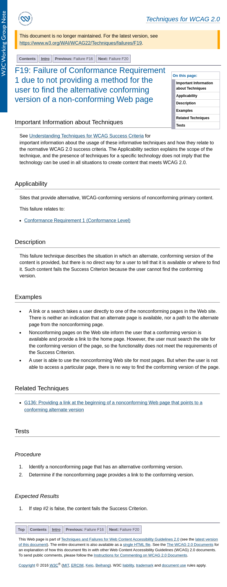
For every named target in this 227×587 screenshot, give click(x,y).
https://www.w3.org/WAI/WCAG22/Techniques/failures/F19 (81, 43)
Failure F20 (113, 58)
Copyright (27, 565)
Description (186, 103)
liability (128, 565)
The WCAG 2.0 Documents (190, 544)
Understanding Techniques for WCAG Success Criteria (86, 135)
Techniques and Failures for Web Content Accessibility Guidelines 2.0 (120, 539)
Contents (27, 58)
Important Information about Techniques (194, 85)
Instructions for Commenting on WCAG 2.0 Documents (140, 555)
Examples (184, 111)
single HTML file (136, 544)
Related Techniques (192, 118)
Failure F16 (74, 58)
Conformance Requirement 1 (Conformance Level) (77, 220)
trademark (144, 565)
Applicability (186, 96)
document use (174, 565)
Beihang (102, 565)
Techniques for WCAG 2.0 (183, 19)
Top (21, 529)
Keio (89, 565)
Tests (180, 125)
